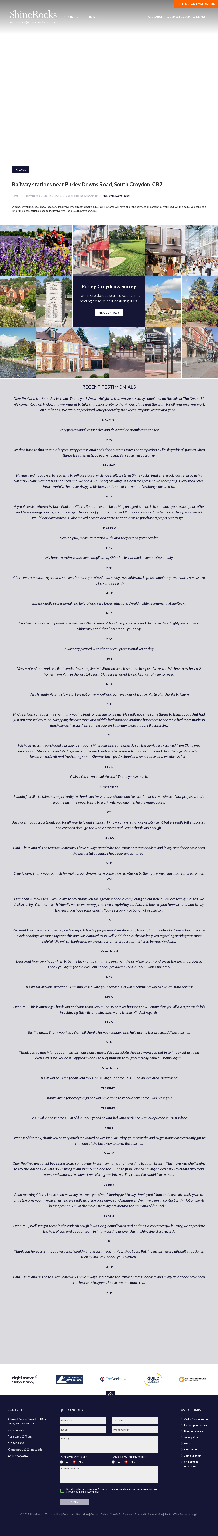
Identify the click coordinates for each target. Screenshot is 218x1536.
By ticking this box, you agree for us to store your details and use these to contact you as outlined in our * (112, 1490)
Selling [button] (88, 16)
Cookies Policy (99, 1514)
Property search (194, 1431)
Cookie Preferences (121, 1514)
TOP (110, 1394)
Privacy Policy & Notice (149, 1514)
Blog (187, 1443)
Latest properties (195, 1425)
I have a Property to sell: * (73, 1457)
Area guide (191, 1437)
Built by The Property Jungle (181, 1514)
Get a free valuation (196, 1419)
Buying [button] (69, 16)
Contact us (191, 1449)
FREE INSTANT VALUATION (196, 3)
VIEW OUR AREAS (109, 312)
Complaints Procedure (75, 1514)
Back (21, 169)
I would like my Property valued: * (129, 1457)
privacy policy (92, 1491)
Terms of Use (52, 1514)
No (78, 1462)
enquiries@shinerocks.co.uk (33, 22)
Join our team (192, 1455)
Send (74, 1502)
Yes (65, 1462)
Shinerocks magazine (191, 1464)
